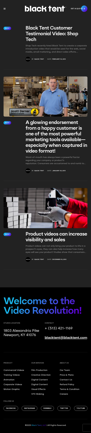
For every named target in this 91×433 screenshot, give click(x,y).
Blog (7, 28)
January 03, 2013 (59, 170)
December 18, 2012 (59, 259)
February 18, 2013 (59, 59)
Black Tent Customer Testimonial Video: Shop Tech (52, 34)
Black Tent (39, 59)
